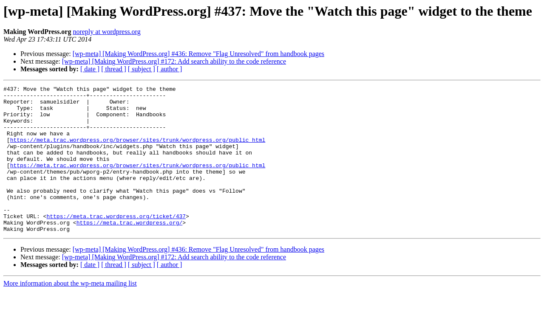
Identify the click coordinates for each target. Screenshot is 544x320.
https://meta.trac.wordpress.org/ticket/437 (116, 243)
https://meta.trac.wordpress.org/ (129, 250)
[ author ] (169, 69)
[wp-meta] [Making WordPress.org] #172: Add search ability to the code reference (174, 61)
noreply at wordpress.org (106, 31)
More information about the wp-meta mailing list (70, 312)
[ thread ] (113, 69)
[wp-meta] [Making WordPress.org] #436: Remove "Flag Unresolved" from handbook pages (198, 53)
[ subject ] (141, 69)
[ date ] (89, 69)
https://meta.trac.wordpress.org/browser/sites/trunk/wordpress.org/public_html (138, 151)
